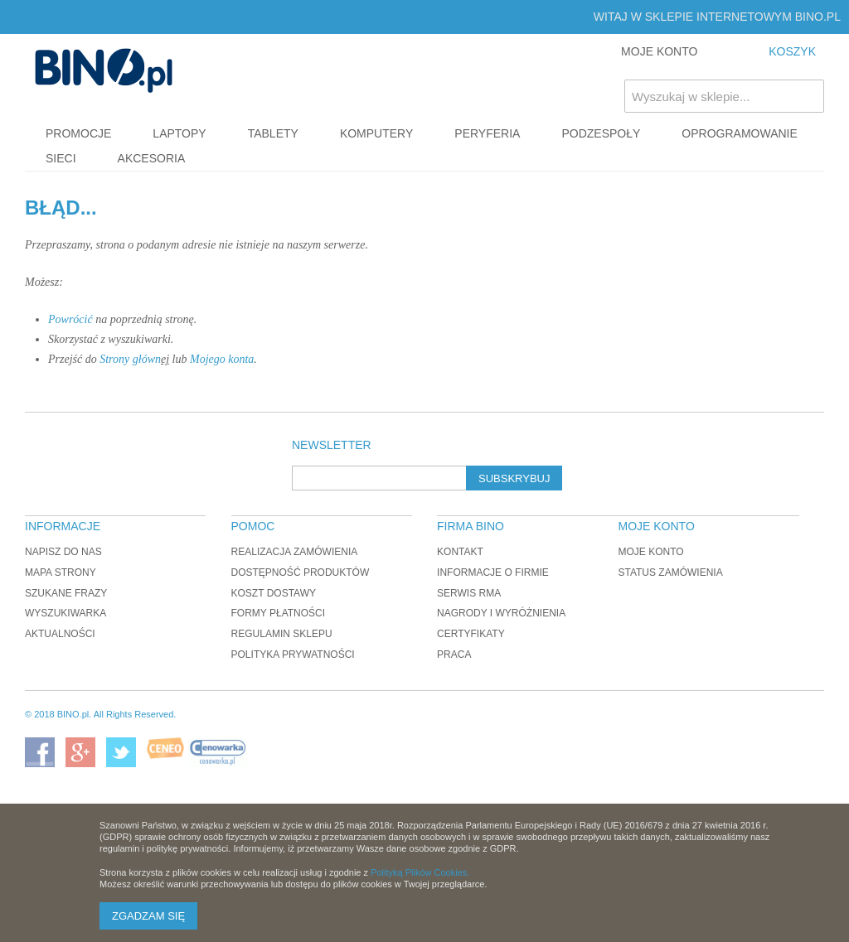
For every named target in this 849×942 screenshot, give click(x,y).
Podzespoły (600, 133)
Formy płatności (278, 613)
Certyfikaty (471, 634)
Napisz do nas (63, 552)
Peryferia (487, 133)
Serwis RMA (469, 593)
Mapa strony (60, 572)
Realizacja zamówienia (294, 552)
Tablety (273, 133)
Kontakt (460, 552)
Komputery (376, 133)
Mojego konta (222, 359)
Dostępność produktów (300, 572)
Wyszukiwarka (65, 613)
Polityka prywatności (293, 654)
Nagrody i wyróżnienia (501, 613)
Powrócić (70, 319)
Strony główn (130, 359)
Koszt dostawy (273, 593)
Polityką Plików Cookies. (420, 872)
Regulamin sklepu (281, 634)
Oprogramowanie (740, 133)
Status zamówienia (670, 572)
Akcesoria (152, 158)
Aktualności (60, 634)
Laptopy (179, 133)
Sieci (61, 158)
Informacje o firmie (493, 572)
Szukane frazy (66, 593)
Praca (454, 654)
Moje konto (650, 552)
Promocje (78, 133)
